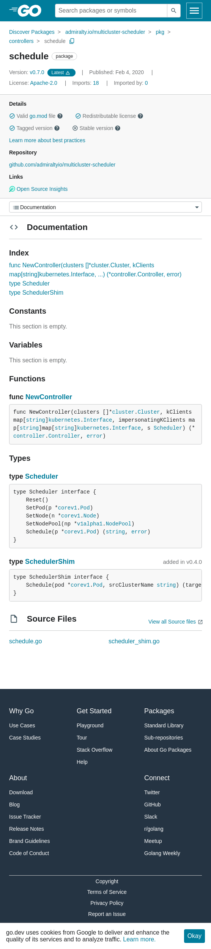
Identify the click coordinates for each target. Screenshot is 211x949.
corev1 (67, 508)
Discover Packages (32, 32)
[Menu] (105, 207)
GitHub (152, 804)
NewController (48, 397)
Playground (90, 725)
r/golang (154, 829)
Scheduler (168, 428)
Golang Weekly (162, 853)
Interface (97, 420)
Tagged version (34, 128)
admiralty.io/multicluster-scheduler (105, 32)
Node (89, 516)
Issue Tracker (25, 817)
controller (29, 436)
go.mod (38, 116)
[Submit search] (174, 10)
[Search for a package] (111, 10)
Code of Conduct (29, 853)
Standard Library (164, 725)
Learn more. (139, 939)
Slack (150, 817)
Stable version (96, 128)
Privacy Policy (106, 903)
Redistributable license (109, 116)
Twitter (152, 792)
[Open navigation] (194, 10)
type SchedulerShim (36, 292)
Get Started (94, 711)
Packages (159, 711)
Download (21, 792)
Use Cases (22, 725)
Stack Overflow (94, 750)
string (35, 420)
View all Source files (172, 622)
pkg (160, 32)
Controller (64, 436)
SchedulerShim (50, 561)
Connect (157, 778)
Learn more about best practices (47, 140)
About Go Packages (168, 750)
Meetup (153, 841)
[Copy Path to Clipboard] (72, 41)
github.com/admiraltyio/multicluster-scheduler (62, 165)
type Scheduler (29, 283)
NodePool (118, 524)
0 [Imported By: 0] (131, 83)
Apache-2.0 (43, 83)
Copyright (107, 881)
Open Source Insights (38, 189)
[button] (12, 116)
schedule (55, 41)
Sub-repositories (163, 738)
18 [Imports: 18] (86, 83)
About (18, 778)
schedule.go (25, 641)
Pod (85, 508)
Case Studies (25, 738)
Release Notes (26, 829)
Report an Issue (107, 914)
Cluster (149, 412)
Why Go (21, 711)
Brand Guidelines (29, 841)
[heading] (32, 11)
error (94, 436)
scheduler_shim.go (134, 641)
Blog (14, 804)
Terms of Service (107, 892)
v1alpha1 (89, 524)
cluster (123, 412)
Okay (194, 936)
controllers (21, 41)
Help (82, 762)
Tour (82, 738)
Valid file (36, 116)
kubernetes (64, 420)
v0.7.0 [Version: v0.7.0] (27, 72)
